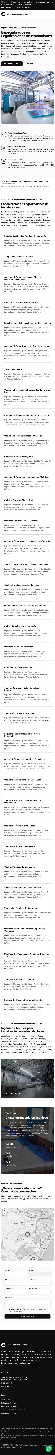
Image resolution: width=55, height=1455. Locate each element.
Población (33, 1288)
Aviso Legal (5, 1400)
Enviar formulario (27, 1316)
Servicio (32, 1270)
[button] (27, 1234)
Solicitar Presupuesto (12, 64)
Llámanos (30, 64)
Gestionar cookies (23, 7)
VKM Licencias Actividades (15, 14)
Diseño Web (5, 1447)
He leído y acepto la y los (27, 1310)
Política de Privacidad (28, 1309)
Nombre (8, 1270)
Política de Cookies (8, 1403)
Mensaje (8, 1298)
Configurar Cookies (8, 1413)
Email (7, 1279)
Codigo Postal (10, 1288)
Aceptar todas (6, 7)
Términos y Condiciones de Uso (13, 1410)
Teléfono (32, 1279)
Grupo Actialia (17, 1447)
